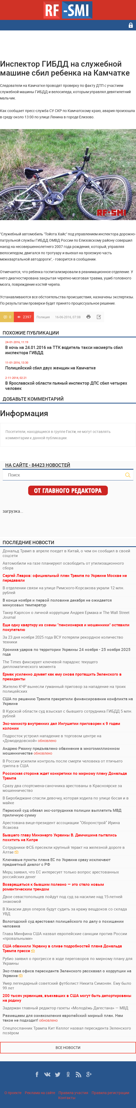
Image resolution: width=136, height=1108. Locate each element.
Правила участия (73, 1092)
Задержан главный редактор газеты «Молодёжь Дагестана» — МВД (65, 1007)
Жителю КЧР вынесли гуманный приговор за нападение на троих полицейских (64, 688)
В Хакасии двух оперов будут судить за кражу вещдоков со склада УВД (65, 911)
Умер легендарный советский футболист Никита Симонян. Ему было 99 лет (67, 985)
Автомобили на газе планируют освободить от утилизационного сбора (63, 565)
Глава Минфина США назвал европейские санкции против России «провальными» (65, 936)
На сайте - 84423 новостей (37, 465)
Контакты (66, 1097)
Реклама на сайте (40, 1092)
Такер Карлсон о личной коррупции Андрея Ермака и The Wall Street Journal (66, 614)
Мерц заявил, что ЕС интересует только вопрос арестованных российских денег (61, 874)
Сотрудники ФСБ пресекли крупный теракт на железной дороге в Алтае (64, 849)
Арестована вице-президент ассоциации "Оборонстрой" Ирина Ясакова (61, 825)
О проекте (12, 1092)
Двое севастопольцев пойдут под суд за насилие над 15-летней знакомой (62, 899)
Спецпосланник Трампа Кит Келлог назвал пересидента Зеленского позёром (67, 1030)
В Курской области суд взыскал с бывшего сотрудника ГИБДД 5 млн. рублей (67, 713)
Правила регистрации (110, 1092)
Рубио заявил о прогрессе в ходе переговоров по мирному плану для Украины (67, 961)
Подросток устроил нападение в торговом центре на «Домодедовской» (52, 738)
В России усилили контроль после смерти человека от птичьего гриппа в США (63, 763)
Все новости (68, 1047)
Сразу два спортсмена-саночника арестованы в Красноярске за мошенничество (62, 788)
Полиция (43, 317)
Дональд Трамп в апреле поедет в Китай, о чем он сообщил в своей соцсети (66, 553)
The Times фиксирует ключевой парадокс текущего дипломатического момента (50, 664)
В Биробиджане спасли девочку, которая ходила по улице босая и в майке (66, 800)
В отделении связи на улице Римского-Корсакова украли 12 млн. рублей (63, 590)
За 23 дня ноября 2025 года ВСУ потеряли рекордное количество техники (63, 639)
